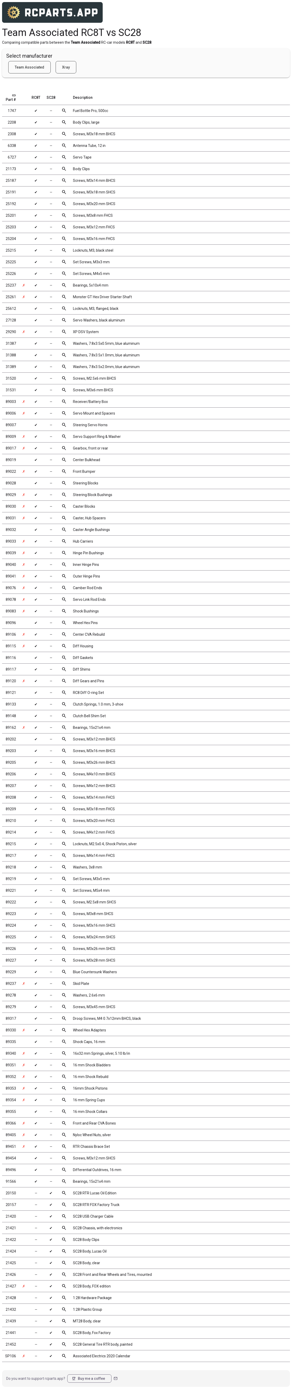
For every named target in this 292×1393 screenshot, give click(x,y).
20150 (11, 1193)
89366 (11, 1123)
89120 (11, 681)
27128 (11, 320)
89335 (11, 1042)
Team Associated (29, 67)
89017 (11, 448)
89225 (11, 937)
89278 (11, 995)
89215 (11, 844)
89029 (11, 495)
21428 (11, 1298)
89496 (11, 1170)
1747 (12, 111)
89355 (11, 1112)
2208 (12, 122)
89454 (11, 1158)
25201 (11, 215)
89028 (11, 483)
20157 (11, 1205)
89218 (11, 867)
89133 (11, 704)
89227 (11, 960)
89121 (11, 693)
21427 (11, 1286)
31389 (11, 367)
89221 (11, 890)
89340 (11, 1053)
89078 (11, 599)
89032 (11, 530)
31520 (11, 378)
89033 (11, 541)
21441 (11, 1333)
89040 (11, 565)
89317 (11, 1018)
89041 (11, 576)
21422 (11, 1240)
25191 (11, 192)
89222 (11, 902)
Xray (66, 67)
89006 (11, 413)
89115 (11, 646)
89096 (11, 623)
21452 (11, 1344)
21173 (11, 169)
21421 (11, 1228)
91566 (11, 1181)
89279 (11, 1007)
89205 (11, 762)
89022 (11, 471)
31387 (11, 343)
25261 (11, 297)
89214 (11, 832)
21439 (11, 1321)
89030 (11, 506)
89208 (11, 797)
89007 (11, 425)
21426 (11, 1274)
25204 (11, 239)
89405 (11, 1135)
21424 (11, 1251)
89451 (11, 1146)
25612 (11, 308)
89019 (11, 460)
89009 (11, 437)
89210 (11, 821)
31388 (11, 355)
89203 (11, 751)
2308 (12, 134)
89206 (11, 774)
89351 (11, 1065)
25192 (11, 204)
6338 (12, 146)
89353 (11, 1088)
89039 (11, 553)
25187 (11, 180)
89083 (11, 611)
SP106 (10, 1356)
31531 (11, 390)
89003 (11, 402)
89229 (11, 972)
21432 (11, 1309)
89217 (11, 855)
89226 (11, 949)
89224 (11, 925)
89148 (11, 716)
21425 (11, 1263)
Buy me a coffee (88, 1378)
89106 (11, 634)
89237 (11, 984)
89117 (11, 669)
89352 (11, 1077)
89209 (11, 809)
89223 (11, 914)
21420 (11, 1216)
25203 (11, 227)
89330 (11, 1030)
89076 (11, 588)
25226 (11, 274)
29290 (11, 332)
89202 (11, 739)
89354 (11, 1100)
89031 (11, 518)
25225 (11, 262)
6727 (12, 157)
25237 (11, 285)
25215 (11, 250)
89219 (11, 879)
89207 (11, 786)
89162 (11, 727)
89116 (11, 658)
